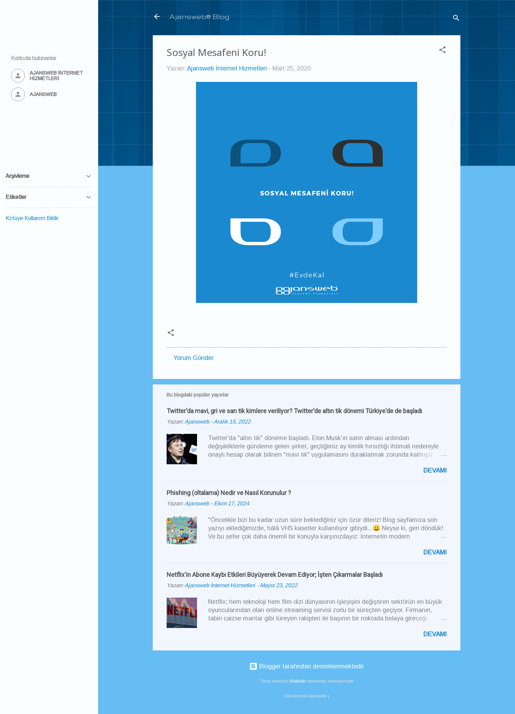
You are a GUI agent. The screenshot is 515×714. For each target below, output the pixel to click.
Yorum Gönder (194, 357)
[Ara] (456, 18)
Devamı (435, 470)
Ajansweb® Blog (199, 16)
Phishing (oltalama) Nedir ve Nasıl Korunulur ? (229, 492)
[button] (442, 51)
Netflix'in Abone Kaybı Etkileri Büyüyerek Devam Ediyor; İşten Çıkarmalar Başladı (275, 574)
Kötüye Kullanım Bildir (32, 218)
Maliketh (298, 681)
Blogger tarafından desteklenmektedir (306, 666)
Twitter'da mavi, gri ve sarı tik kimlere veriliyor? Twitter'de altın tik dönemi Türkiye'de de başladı (294, 411)
